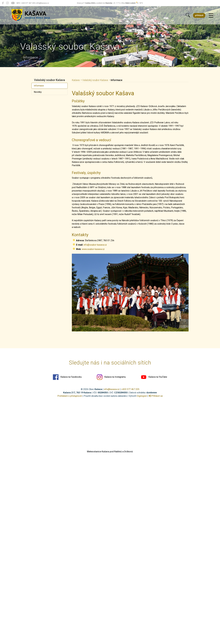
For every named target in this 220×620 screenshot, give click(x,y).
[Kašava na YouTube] (12, 3)
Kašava (76, 80)
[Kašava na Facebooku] (3, 3)
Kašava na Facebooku (67, 377)
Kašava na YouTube (154, 377)
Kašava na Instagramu (111, 377)
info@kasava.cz (111, 389)
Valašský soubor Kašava (95, 80)
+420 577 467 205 (130, 389)
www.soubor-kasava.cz (93, 249)
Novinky (38, 92)
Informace (39, 85)
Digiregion (142, 396)
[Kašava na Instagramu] (7, 3)
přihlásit (199, 15)
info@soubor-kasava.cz (95, 244)
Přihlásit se (156, 396)
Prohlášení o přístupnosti (69, 396)
